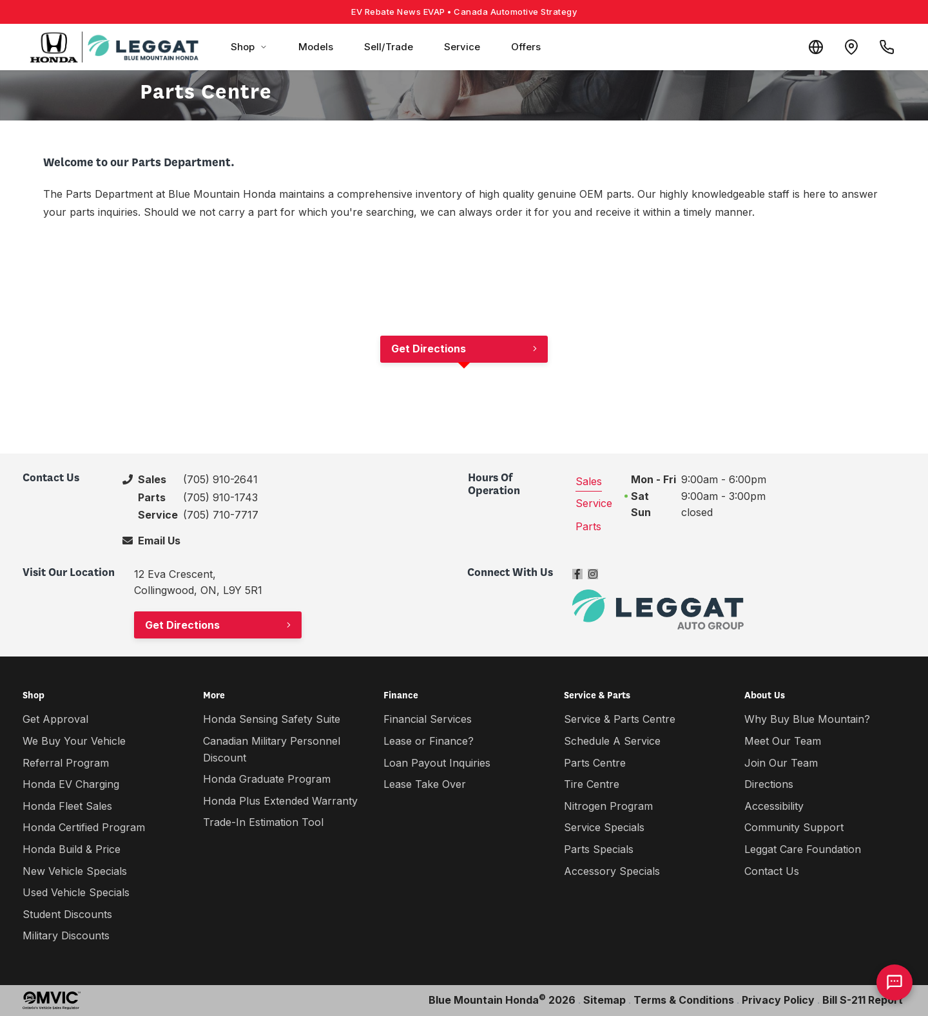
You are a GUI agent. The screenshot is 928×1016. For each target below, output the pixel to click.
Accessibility (774, 806)
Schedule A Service (612, 740)
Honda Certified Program (84, 827)
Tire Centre (591, 784)
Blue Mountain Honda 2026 (502, 999)
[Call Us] (885, 47)
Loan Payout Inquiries (436, 762)
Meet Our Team (782, 740)
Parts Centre (595, 762)
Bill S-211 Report (862, 999)
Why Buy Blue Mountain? (807, 719)
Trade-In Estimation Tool (263, 822)
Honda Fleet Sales (67, 806)
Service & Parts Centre (619, 719)
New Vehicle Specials (75, 871)
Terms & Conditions (683, 999)
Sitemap (604, 999)
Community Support (794, 827)
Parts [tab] (588, 526)
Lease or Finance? (428, 740)
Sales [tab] (588, 481)
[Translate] (808, 47)
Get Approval (55, 719)
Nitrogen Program (608, 806)
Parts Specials (598, 849)
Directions (768, 784)
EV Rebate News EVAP (464, 11)
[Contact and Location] (847, 47)
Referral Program (66, 762)
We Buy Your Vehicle (74, 740)
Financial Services (427, 719)
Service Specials (604, 827)
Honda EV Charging (71, 784)
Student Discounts (67, 914)
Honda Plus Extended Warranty (280, 800)
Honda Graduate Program (267, 778)
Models (315, 47)
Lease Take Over (424, 784)
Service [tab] (593, 503)
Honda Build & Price (72, 849)
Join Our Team (781, 762)
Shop (249, 47)
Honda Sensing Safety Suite (271, 719)
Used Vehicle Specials (76, 892)
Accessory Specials (612, 871)
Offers (526, 47)
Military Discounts (66, 935)
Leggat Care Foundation (802, 849)
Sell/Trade (388, 47)
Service (462, 47)
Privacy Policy (778, 999)
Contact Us (771, 871)
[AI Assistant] (894, 982)
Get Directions (428, 348)
